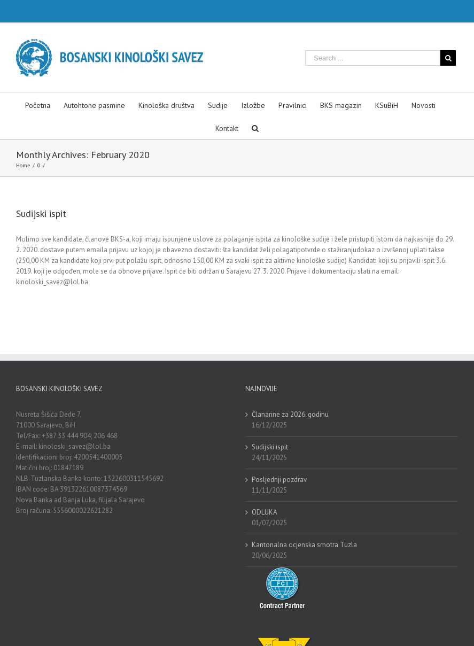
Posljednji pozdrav (279, 479)
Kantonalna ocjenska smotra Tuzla (304, 544)
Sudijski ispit (41, 213)
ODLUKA (264, 512)
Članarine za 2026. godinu (290, 414)
